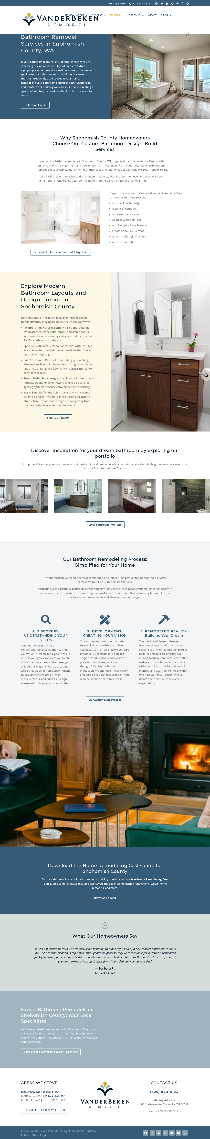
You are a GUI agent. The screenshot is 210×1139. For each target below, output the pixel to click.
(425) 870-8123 (164, 1092)
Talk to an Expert (35, 105)
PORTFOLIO (133, 15)
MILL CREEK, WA (55, 1096)
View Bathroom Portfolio (105, 524)
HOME (68, 15)
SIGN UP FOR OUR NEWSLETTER (44, 1110)
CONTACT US (72, 25)
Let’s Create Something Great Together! (51, 1052)
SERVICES (115, 15)
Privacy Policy (117, 4)
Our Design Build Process (105, 700)
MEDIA (164, 15)
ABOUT (80, 15)
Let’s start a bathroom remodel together (60, 252)
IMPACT (152, 15)
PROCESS (97, 15)
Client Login (40, 1135)
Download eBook (105, 898)
